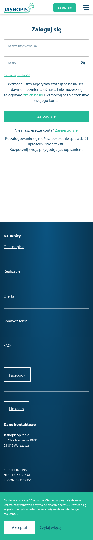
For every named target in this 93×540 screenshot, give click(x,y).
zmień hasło (33, 94)
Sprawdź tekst (15, 320)
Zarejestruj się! (67, 130)
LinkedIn (16, 408)
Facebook (17, 375)
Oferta (9, 296)
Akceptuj (19, 527)
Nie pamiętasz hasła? (17, 75)
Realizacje (12, 271)
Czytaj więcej (51, 527)
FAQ (7, 345)
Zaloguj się (65, 7)
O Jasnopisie (14, 246)
